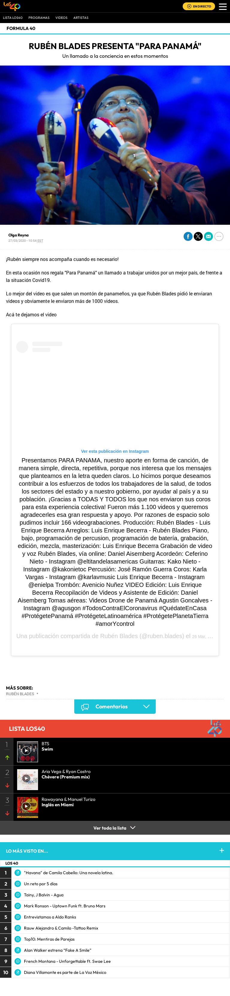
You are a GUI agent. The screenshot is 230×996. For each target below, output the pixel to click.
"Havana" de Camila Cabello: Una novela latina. (68, 872)
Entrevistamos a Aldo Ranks (50, 917)
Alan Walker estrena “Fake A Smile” (57, 950)
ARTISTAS (80, 18)
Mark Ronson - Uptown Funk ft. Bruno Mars (64, 906)
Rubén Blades (119, 636)
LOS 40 (11, 863)
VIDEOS (61, 18)
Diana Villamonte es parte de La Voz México (65, 972)
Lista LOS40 (12, 18)
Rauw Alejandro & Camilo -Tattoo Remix (61, 928)
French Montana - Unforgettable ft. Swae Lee (67, 961)
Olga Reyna (18, 235)
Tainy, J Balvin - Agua (43, 895)
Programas (38, 18)
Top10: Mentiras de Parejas (49, 939)
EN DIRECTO (202, 6)
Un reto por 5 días (41, 883)
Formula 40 (21, 28)
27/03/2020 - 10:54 (25, 240)
